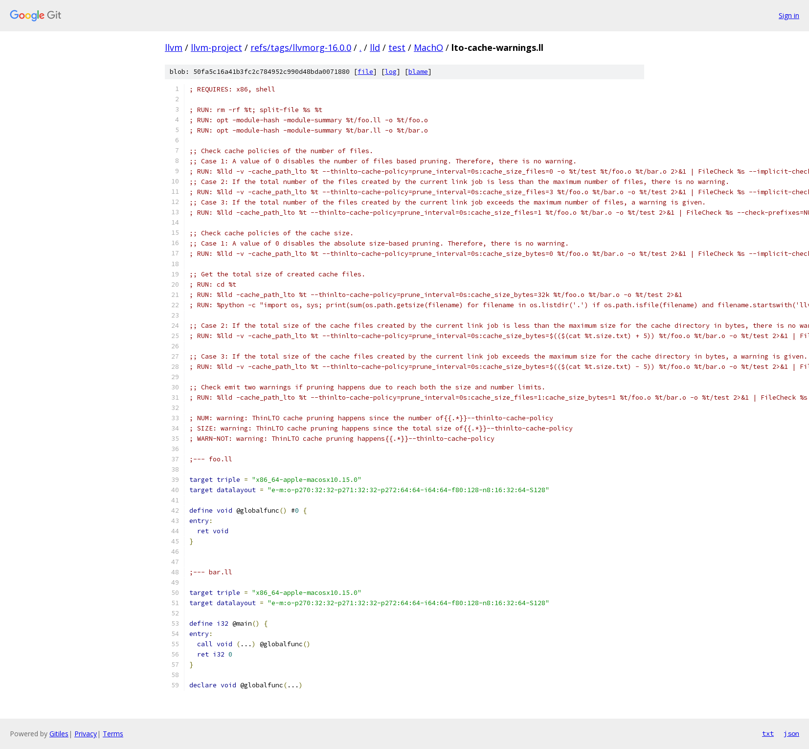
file (365, 72)
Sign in (789, 15)
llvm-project (216, 47)
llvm (173, 47)
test (396, 47)
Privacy (85, 733)
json (791, 733)
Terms (113, 733)
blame (418, 72)
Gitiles (58, 733)
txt (768, 733)
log (391, 72)
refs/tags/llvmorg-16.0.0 (300, 47)
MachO (428, 47)
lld (375, 47)
